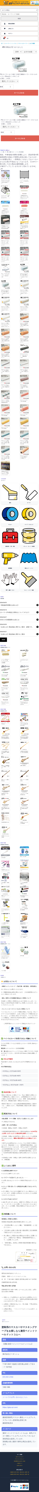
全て (2, 43)
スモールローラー (23, 43)
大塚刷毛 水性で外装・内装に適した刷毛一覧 (19, 1472)
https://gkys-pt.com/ (10, 1407)
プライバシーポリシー (19, 1459)
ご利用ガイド (19, 1463)
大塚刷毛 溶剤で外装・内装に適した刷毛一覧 (19, 1474)
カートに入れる (19, 93)
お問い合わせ (19, 1465)
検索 (19, 18)
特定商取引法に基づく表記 (19, 1461)
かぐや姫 (32, 43)
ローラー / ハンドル (10, 43)
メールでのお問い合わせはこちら (15, 1397)
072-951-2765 (8, 1377)
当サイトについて (19, 1456)
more (3, 639)
